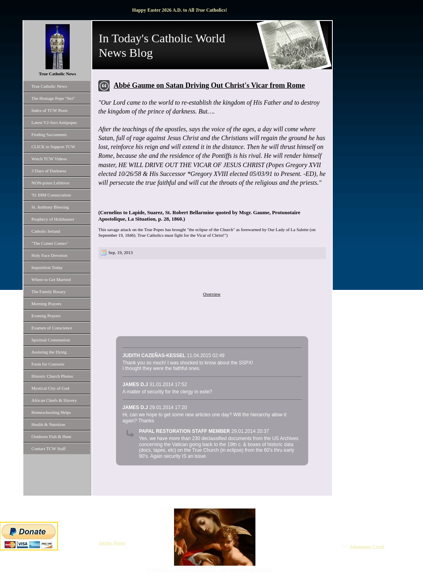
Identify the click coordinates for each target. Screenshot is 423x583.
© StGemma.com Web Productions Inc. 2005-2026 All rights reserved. (209, 569)
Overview (211, 294)
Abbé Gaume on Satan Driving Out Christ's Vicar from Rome (209, 85)
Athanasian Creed (367, 546)
